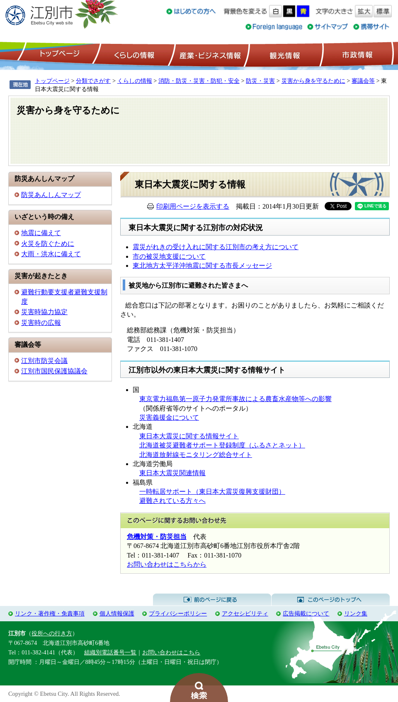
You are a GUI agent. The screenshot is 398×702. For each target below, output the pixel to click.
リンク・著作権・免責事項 (50, 613)
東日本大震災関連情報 (172, 472)
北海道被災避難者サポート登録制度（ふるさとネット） (222, 445)
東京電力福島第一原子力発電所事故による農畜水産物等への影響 (235, 398)
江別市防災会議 (44, 360)
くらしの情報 (133, 54)
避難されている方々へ (172, 500)
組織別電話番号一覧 (110, 652)
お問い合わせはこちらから (166, 564)
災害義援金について (169, 417)
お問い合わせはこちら (171, 652)
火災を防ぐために (47, 243)
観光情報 (284, 54)
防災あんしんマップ (51, 194)
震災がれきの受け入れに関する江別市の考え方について (215, 246)
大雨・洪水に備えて (51, 253)
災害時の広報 (41, 322)
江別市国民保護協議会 (54, 371)
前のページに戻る (212, 600)
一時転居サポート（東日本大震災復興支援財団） (212, 491)
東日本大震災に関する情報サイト (189, 436)
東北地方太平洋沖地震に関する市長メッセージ (202, 265)
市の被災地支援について (169, 256)
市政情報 (356, 54)
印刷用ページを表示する (192, 206)
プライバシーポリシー (178, 613)
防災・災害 (260, 80)
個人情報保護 (117, 613)
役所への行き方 (52, 633)
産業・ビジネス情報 (208, 54)
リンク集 (355, 613)
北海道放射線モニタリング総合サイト (195, 454)
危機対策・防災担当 (157, 536)
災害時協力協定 (44, 311)
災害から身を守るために (313, 80)
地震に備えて (41, 232)
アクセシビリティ (245, 613)
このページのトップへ (331, 600)
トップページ (58, 54)
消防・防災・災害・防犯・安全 (199, 80)
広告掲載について (306, 613)
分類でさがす (93, 80)
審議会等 (363, 80)
